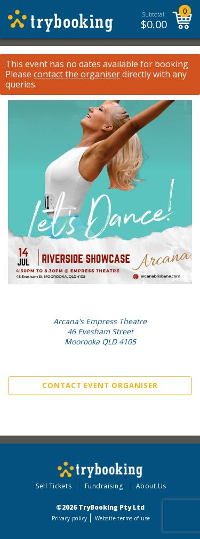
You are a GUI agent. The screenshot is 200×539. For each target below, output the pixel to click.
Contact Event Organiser (100, 385)
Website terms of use (122, 518)
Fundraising (104, 485)
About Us (151, 485)
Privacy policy (69, 518)
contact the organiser (77, 74)
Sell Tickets (53, 485)
